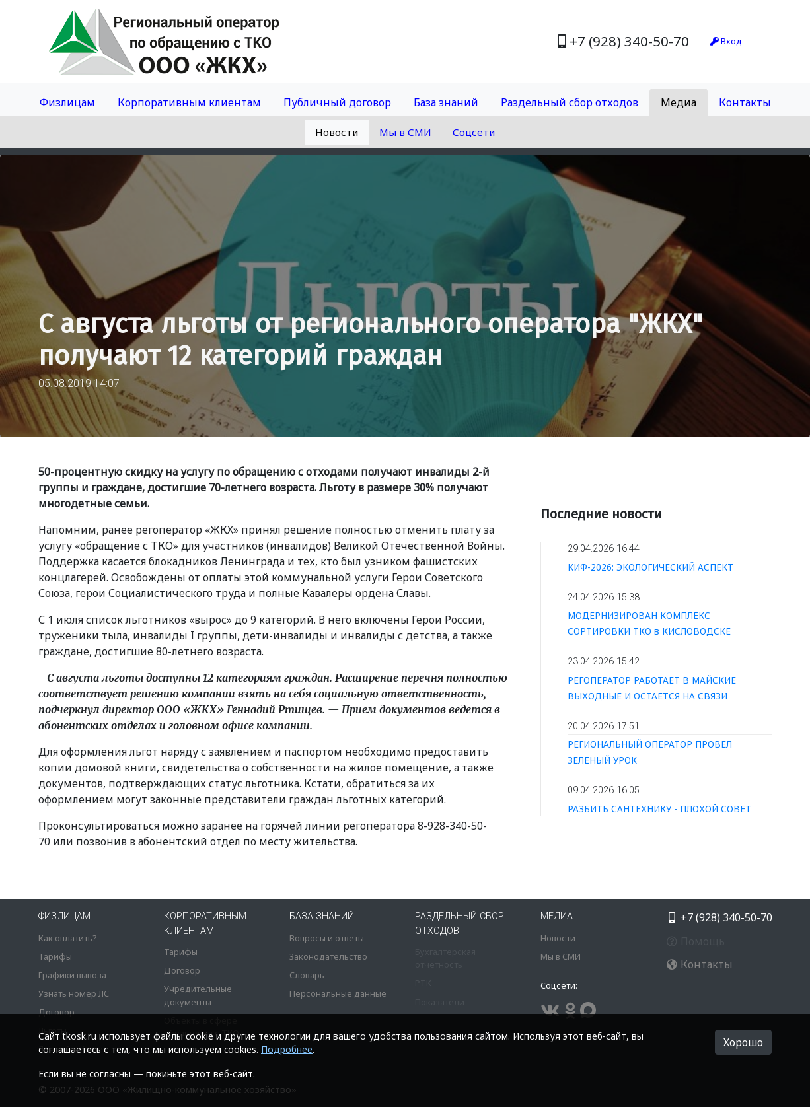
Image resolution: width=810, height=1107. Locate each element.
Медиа (678, 102)
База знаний (446, 102)
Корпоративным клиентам (189, 102)
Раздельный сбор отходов (569, 102)
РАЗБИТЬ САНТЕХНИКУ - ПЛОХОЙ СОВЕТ (659, 809)
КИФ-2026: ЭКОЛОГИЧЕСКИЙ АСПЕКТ (650, 567)
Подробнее (287, 1049)
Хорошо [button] (743, 1042)
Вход (726, 41)
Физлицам (67, 102)
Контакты (745, 102)
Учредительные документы (198, 995)
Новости (336, 132)
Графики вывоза (72, 975)
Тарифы (55, 956)
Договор (56, 1012)
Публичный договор (337, 102)
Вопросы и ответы (326, 938)
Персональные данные (338, 993)
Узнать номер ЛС (73, 993)
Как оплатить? (67, 938)
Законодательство (328, 956)
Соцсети (474, 132)
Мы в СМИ (405, 132)
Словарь (306, 975)
